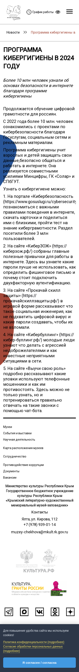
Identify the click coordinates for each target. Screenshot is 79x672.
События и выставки (17, 433)
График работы (40, 12)
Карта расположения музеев (23, 448)
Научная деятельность (19, 439)
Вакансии (9, 477)
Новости (13, 32)
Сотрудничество (14, 456)
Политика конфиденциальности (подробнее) (33, 642)
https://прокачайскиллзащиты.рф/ (30, 298)
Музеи (7, 427)
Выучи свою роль (46, 368)
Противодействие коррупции (23, 465)
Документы (11, 471)
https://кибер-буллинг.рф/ (38, 337)
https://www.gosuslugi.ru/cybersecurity (41, 201)
